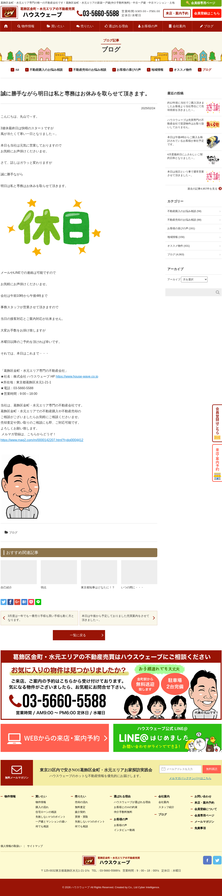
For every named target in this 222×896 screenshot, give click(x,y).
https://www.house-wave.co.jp (77, 376)
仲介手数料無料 (123, 811)
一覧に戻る (78, 635)
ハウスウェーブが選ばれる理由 (132, 802)
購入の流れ (42, 807)
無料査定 (80, 807)
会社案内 (179, 26)
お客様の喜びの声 (129, 69)
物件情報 (27, 26)
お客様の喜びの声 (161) (181, 228)
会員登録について (205, 809)
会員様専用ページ (203, 3)
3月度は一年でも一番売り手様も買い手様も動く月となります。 (41, 617)
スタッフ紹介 (166, 807)
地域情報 (157, 69)
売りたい (87, 26)
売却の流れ (81, 802)
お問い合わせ (202, 796)
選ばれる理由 (118, 26)
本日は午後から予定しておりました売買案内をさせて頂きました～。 (115, 617)
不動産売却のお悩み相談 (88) (184, 219)
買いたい (57, 26)
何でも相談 (42, 826)
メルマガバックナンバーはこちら (190, 778)
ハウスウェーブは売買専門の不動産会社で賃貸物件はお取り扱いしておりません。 (185, 123)
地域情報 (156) (176, 236)
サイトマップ (35, 846)
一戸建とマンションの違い (51, 821)
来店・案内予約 (177, 13)
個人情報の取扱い (11, 846)
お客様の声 (149, 26)
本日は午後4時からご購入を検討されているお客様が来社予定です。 (185, 141)
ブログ (209, 26)
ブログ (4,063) (175, 254)
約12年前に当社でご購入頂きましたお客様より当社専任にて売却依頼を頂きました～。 (185, 106)
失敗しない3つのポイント (51, 816)
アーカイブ (173, 279)
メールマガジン (204, 821)
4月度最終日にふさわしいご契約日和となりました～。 (185, 156)
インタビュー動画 (124, 829)
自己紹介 (6, 587)
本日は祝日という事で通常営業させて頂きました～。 (185, 173)
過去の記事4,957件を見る (202, 188)
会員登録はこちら (207, 13)
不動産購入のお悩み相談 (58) (184, 211)
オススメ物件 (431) (178, 245)
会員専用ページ (204, 815)
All (17, 69)
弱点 (43, 587)
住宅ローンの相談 (46, 811)
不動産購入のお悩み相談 (46, 69)
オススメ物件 (183, 69)
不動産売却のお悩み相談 (89, 69)
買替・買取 (81, 816)
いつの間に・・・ (132, 587)
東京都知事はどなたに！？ (98, 587)
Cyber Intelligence (148, 887)
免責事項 (200, 828)
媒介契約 (80, 811)
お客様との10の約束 (125, 807)
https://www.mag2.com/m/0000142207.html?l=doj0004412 (42, 440)
